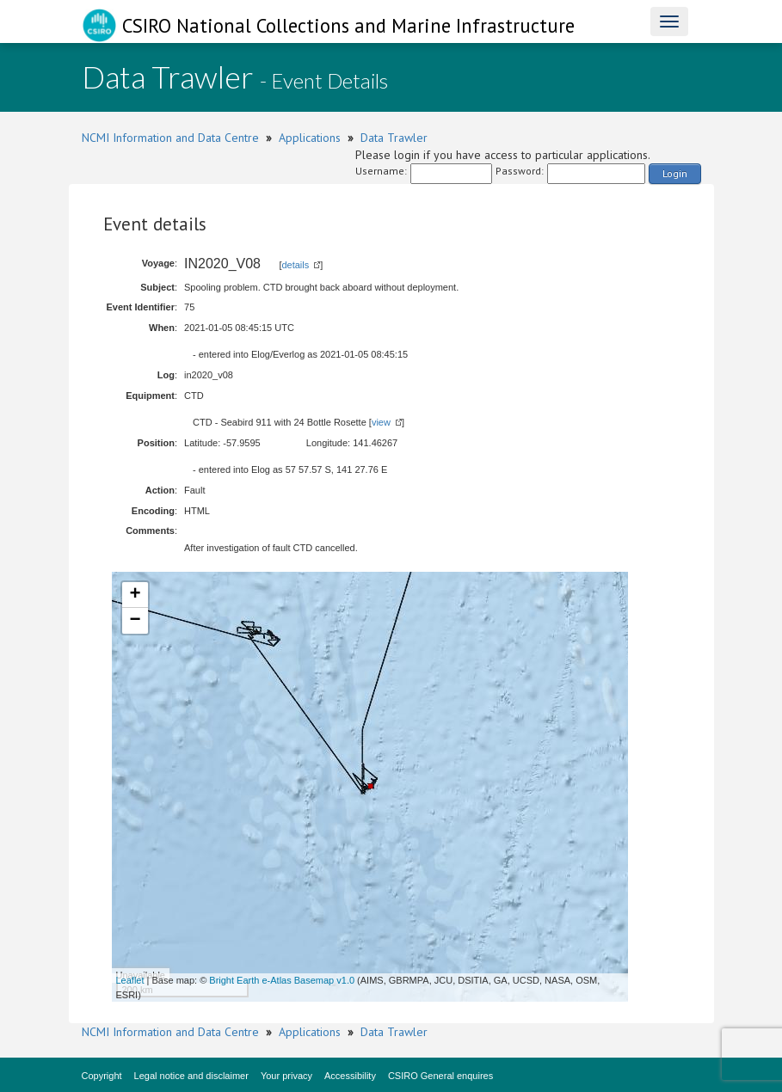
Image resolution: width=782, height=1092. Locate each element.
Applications (310, 137)
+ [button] (134, 595)
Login (674, 173)
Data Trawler (394, 137)
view (381, 422)
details (295, 265)
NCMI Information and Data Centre (170, 137)
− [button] (134, 621)
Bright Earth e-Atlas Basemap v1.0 (281, 980)
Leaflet (130, 980)
